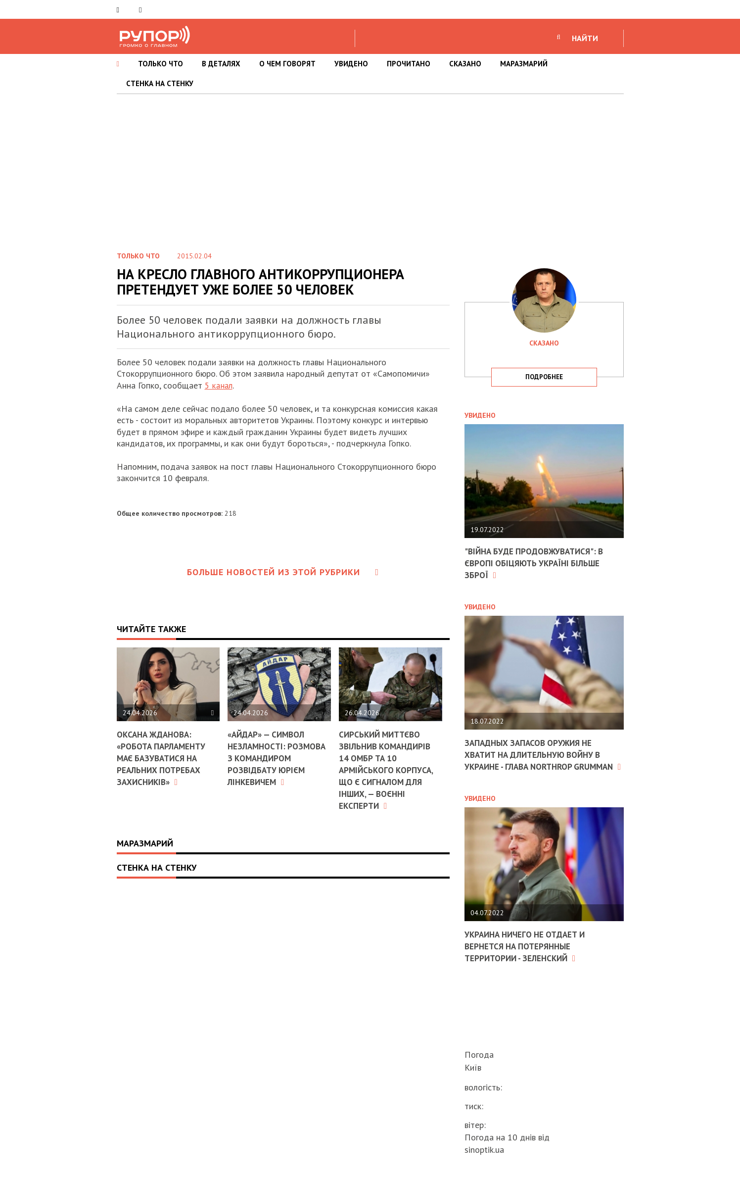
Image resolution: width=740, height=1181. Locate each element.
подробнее (544, 377)
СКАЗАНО (465, 63)
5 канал (219, 385)
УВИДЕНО (351, 63)
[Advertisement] (370, 168)
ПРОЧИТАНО (408, 63)
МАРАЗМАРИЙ (524, 63)
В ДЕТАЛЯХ (221, 63)
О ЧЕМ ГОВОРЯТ (287, 63)
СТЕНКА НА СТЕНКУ (159, 83)
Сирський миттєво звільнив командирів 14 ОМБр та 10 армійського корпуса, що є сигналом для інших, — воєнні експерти (388, 769)
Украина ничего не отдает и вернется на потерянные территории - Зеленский (528, 955)
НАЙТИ (585, 38)
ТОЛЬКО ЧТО (160, 63)
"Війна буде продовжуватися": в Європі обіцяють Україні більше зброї (537, 562)
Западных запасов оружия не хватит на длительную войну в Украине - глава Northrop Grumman (537, 760)
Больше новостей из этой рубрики (283, 571)
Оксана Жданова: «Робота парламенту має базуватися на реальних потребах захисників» (163, 758)
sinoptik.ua (484, 1149)
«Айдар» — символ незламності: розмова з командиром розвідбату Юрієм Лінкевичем (279, 758)
